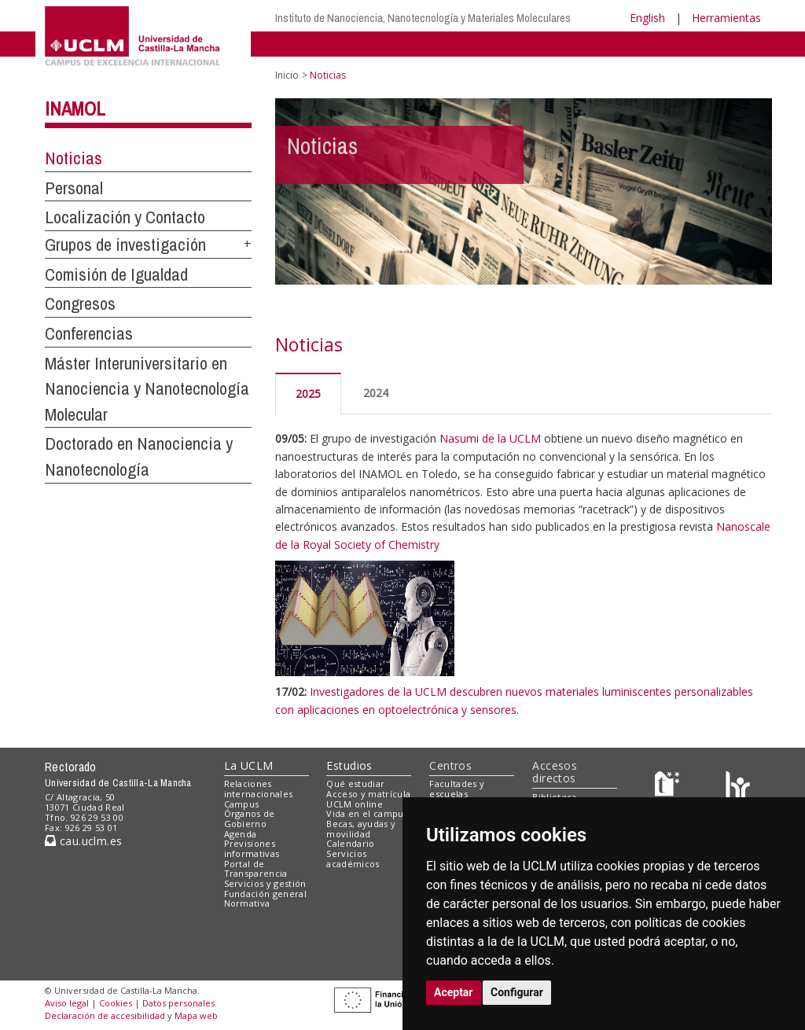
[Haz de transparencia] (669, 787)
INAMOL (75, 108)
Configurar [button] (517, 992)
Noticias (73, 158)
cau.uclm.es (83, 840)
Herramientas (726, 17)
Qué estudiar (355, 783)
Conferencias (89, 333)
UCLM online (354, 804)
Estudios (349, 765)
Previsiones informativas (252, 848)
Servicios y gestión (265, 883)
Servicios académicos (352, 859)
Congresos (80, 303)
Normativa (247, 903)
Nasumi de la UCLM (490, 438)
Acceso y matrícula (368, 794)
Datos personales (178, 1003)
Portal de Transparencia (256, 869)
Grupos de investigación (125, 244)
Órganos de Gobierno (249, 818)
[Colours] (737, 787)
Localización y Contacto (125, 217)
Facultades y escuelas (456, 789)
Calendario (350, 843)
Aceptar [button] (453, 992)
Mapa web (196, 1015)
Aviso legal (67, 1003)
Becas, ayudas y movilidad (360, 829)
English (647, 17)
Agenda (240, 834)
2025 (308, 393)
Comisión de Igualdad (116, 274)
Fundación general (265, 893)
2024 (375, 392)
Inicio (287, 75)
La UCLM (249, 765)
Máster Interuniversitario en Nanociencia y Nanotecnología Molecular (147, 388)
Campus (241, 804)
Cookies (115, 1003)
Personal (74, 188)
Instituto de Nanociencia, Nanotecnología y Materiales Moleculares (423, 17)
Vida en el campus (367, 813)
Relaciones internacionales (258, 789)
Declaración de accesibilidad (105, 1015)
